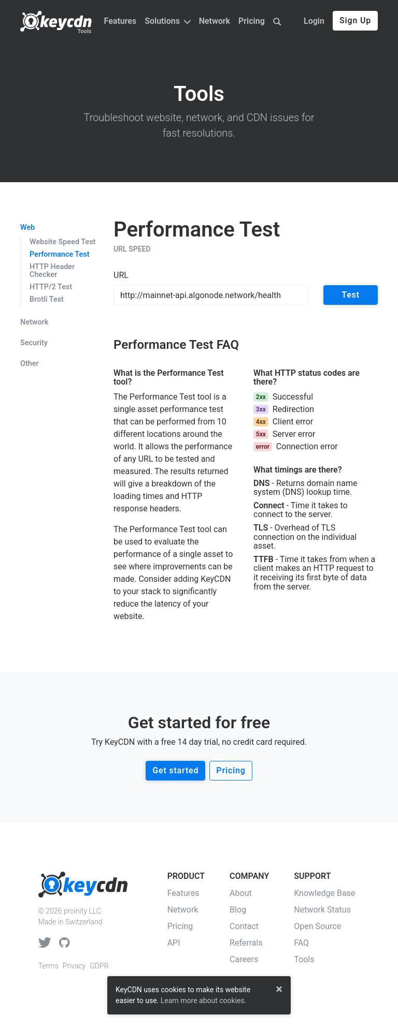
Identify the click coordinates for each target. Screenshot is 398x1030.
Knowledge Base (324, 893)
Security (34, 343)
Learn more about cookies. (204, 1000)
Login (314, 21)
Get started (175, 770)
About (241, 893)
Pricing (251, 21)
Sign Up (355, 20)
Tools (84, 31)
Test (351, 295)
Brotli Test (47, 299)
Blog (238, 910)
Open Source (317, 926)
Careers (244, 959)
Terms (48, 966)
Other (29, 364)
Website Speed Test (62, 242)
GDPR (99, 966)
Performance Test (60, 254)
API (173, 943)
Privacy (74, 966)
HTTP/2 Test (51, 287)
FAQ (301, 943)
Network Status (322, 910)
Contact (244, 926)
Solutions (167, 21)
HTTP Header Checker (52, 270)
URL (121, 275)
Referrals (246, 943)
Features (120, 21)
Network (214, 21)
